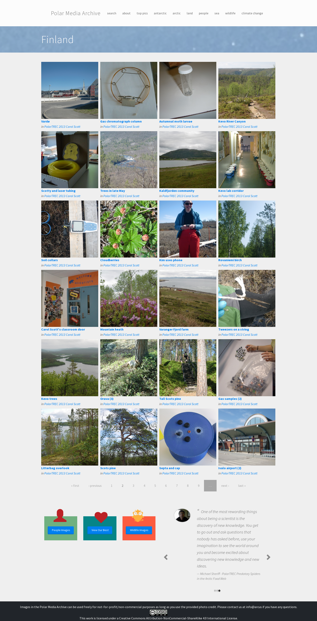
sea (217, 13)
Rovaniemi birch (230, 260)
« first (75, 486)
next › (225, 486)
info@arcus (254, 607)
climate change (252, 13)
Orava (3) (107, 399)
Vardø (45, 121)
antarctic (160, 13)
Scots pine (108, 468)
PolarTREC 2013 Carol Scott (62, 127)
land (190, 13)
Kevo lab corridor (231, 191)
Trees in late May (112, 191)
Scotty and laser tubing (58, 191)
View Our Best (100, 530)
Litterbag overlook (55, 468)
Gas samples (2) (230, 399)
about (126, 13)
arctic (177, 13)
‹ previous (95, 486)
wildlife (230, 13)
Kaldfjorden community (176, 191)
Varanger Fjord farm (174, 329)
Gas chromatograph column (121, 121)
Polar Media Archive (75, 13)
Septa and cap (169, 468)
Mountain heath (112, 329)
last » (242, 486)
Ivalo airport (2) (229, 468)
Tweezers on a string (233, 329)
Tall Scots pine (170, 399)
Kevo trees (49, 399)
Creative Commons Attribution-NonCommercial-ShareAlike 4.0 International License (178, 618)
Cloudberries (109, 260)
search (111, 13)
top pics (142, 13)
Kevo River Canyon (232, 121)
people (203, 13)
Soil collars (49, 260)
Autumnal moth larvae (175, 121)
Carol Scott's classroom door (63, 329)
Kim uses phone (170, 260)
